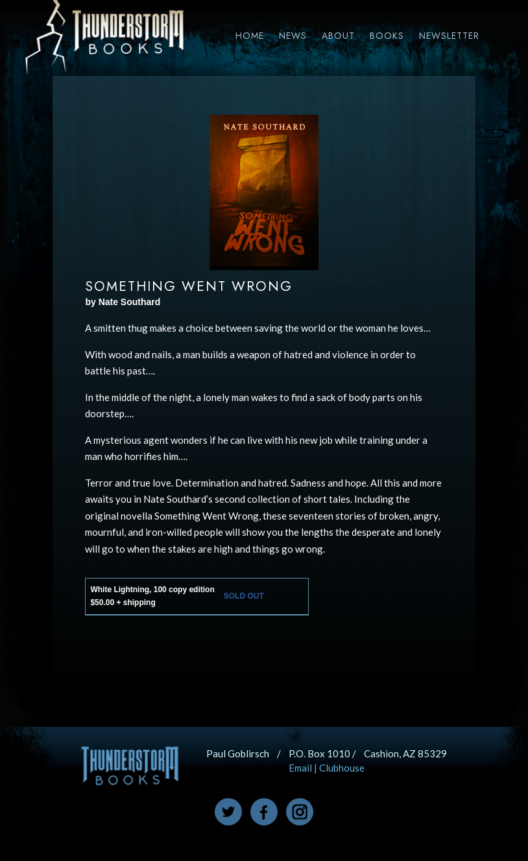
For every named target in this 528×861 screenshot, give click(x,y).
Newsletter (449, 35)
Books (387, 35)
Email (300, 768)
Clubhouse (342, 768)
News (293, 35)
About (338, 35)
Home (249, 35)
